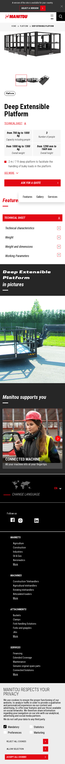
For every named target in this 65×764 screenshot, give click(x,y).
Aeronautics (19, 560)
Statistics (39, 727)
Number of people (46, 137)
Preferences (14, 732)
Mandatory (13, 727)
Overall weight (18, 153)
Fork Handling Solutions (24, 623)
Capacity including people (18, 139)
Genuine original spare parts (26, 666)
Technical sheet (13, 123)
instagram (23, 520)
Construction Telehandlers (26, 581)
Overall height (46, 153)
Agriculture (18, 543)
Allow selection (27, 749)
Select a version (33, 8)
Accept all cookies (27, 757)
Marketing (39, 732)
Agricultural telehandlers (25, 585)
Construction (19, 547)
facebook (11, 520)
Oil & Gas (17, 556)
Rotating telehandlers (23, 589)
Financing (17, 653)
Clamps (16, 619)
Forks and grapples (22, 628)
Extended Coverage (22, 657)
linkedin (39, 520)
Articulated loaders (22, 594)
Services (15, 647)
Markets (15, 537)
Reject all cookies (27, 741)
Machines (16, 575)
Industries (18, 551)
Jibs (15, 632)
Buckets (17, 615)
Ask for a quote (41, 182)
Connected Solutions (23, 670)
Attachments (18, 609)
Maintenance (19, 661)
